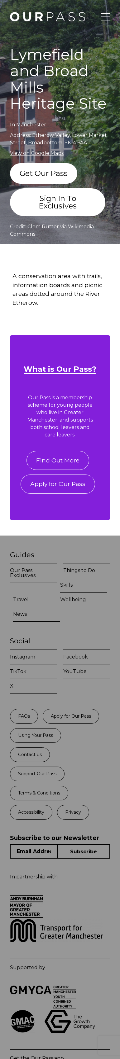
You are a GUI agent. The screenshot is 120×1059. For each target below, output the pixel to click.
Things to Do (79, 570)
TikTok (18, 671)
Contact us (30, 754)
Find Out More (57, 460)
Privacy (73, 812)
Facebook (75, 657)
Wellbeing (73, 599)
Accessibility (31, 812)
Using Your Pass (35, 735)
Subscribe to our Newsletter (54, 838)
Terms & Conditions (39, 793)
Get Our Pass (44, 173)
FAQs (24, 716)
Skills (66, 585)
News (20, 614)
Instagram (22, 657)
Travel (21, 599)
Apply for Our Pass (57, 484)
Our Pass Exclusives (23, 572)
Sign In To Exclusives (58, 202)
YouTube (75, 671)
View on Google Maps (37, 153)
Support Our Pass (37, 774)
